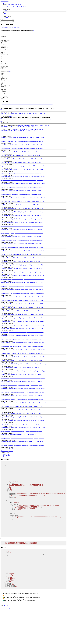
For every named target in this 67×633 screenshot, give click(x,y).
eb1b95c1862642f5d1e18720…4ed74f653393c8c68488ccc (40, 104)
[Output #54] (3, 327)
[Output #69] (3, 380)
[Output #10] (3, 171)
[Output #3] (2, 147)
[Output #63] (3, 359)
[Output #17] (3, 196)
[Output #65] (3, 366)
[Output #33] (3, 253)
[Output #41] (3, 281)
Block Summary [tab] (6, 454)
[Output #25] (3, 224)
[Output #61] (3, 352)
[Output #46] (3, 299)
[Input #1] (2, 129)
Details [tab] (5, 32)
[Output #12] (3, 178)
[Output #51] (3, 316)
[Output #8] (2, 164)
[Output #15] (3, 189)
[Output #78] (3, 412)
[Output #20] (3, 207)
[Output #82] (3, 426)
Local (6, 17)
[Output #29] (3, 239)
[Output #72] (3, 391)
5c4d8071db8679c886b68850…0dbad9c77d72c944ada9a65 (40, 120)
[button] (3, 3)
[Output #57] (3, 337)
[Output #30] (3, 242)
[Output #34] (3, 256)
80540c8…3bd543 (35, 125)
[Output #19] (3, 203)
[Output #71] (3, 387)
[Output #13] (3, 182)
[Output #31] (3, 246)
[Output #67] (3, 373)
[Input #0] (2, 107)
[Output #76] (3, 405)
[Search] (13, 19)
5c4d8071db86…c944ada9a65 (8, 120)
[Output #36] (3, 263)
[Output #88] (3, 447)
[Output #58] (3, 341)
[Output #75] (3, 401)
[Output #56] (3, 334)
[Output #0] (2, 112)
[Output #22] (3, 214)
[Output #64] (3, 362)
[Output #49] (3, 309)
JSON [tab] (4, 33)
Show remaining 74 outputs (7, 451)
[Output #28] (3, 235)
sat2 (6, 10)
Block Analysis (15, 27)
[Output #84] (3, 433)
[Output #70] (3, 383)
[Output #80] (3, 419)
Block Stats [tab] (5, 456)
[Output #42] (3, 284)
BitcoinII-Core (7, 629)
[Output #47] (3, 302)
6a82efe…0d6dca (30, 129)
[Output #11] (3, 175)
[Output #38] (3, 270)
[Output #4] (2, 150)
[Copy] (33, 30)
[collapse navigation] (8, 1)
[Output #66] (3, 369)
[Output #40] (3, 277)
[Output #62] (3, 355)
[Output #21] (3, 210)
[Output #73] (3, 394)
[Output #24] (3, 221)
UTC (4, 17)
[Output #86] (3, 440)
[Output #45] (3, 295)
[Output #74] (3, 398)
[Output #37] (3, 267)
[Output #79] (3, 415)
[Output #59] (3, 345)
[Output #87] (3, 444)
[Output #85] (3, 436)
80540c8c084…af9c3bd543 (24, 125)
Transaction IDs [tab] (6, 455)
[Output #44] (3, 292)
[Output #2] (2, 143)
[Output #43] (3, 288)
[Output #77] (3, 408)
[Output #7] (2, 161)
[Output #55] (3, 330)
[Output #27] (3, 231)
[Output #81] (3, 422)
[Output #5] (2, 154)
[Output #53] (3, 323)
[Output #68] (3, 376)
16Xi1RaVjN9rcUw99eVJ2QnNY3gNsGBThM (11, 126)
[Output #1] (2, 116)
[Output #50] (3, 313)
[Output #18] (3, 200)
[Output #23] (3, 217)
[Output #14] (3, 185)
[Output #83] (3, 429)
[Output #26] (3, 228)
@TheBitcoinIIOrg (6, 631)
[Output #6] (2, 157)
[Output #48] (3, 306)
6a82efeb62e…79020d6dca (19, 129)
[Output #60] (3, 348)
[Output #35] (3, 260)
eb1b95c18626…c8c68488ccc (8, 104)
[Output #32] (3, 249)
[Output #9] (2, 168)
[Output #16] (3, 193)
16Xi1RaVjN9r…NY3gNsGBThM (28, 126)
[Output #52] (3, 320)
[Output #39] (3, 274)
